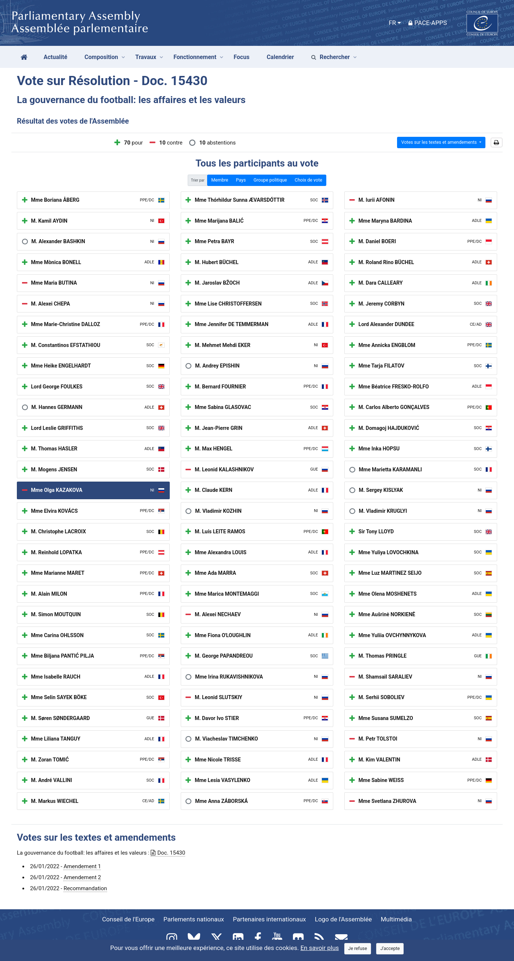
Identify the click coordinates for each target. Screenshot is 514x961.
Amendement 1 (82, 866)
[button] (497, 143)
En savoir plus (319, 947)
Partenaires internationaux (269, 919)
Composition (101, 57)
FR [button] (392, 22)
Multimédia (396, 919)
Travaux (145, 57)
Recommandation (85, 888)
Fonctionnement (194, 57)
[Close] (357, 948)
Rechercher (330, 57)
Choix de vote (308, 180)
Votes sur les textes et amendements (439, 142)
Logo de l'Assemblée (343, 919)
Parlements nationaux (194, 919)
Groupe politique (270, 180)
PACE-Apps (427, 22)
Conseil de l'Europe (128, 919)
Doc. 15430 (168, 852)
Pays (241, 180)
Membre (219, 180)
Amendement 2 (82, 877)
